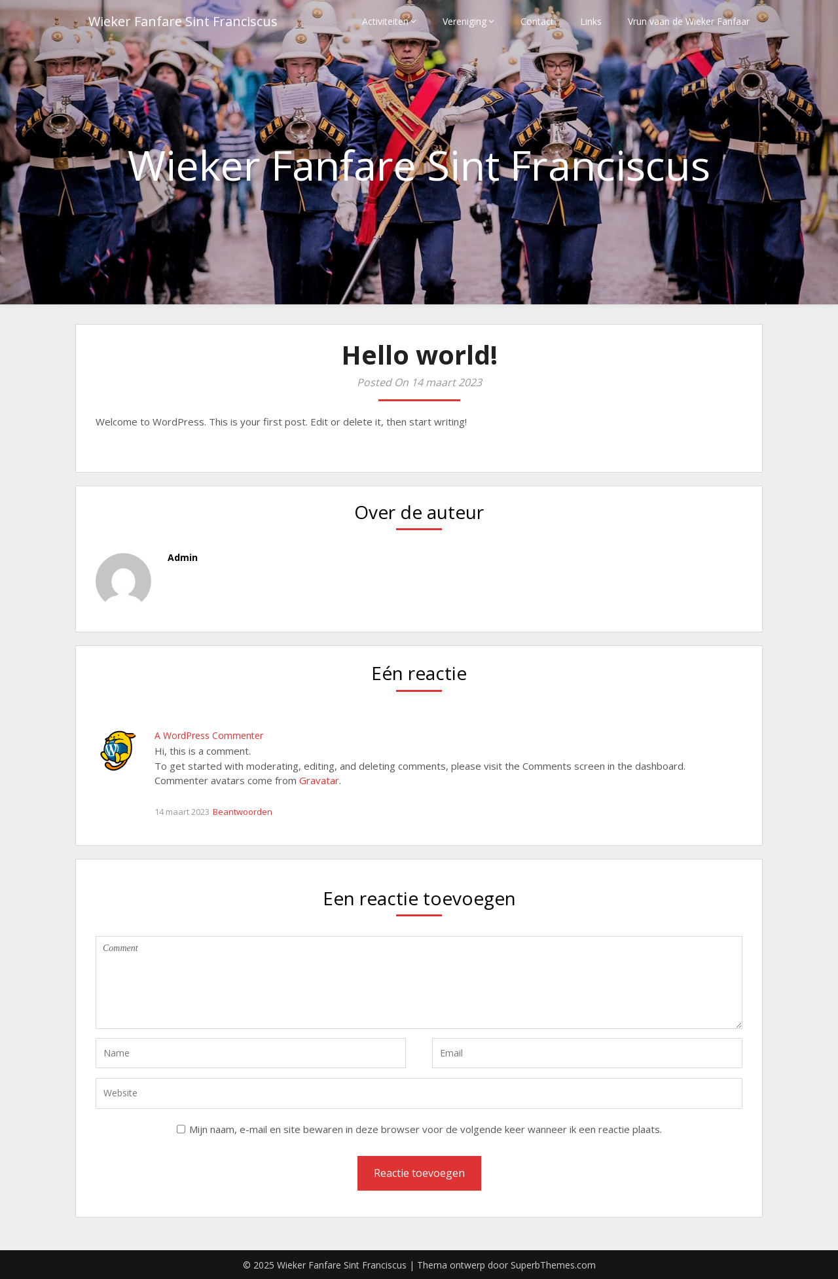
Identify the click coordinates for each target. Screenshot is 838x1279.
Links (591, 21)
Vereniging (464, 21)
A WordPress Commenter (209, 735)
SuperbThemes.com (553, 1265)
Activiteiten (385, 21)
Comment (419, 982)
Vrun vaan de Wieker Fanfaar (689, 21)
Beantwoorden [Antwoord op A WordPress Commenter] (242, 812)
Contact (537, 21)
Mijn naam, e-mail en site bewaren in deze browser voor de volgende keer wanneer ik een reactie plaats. (425, 1129)
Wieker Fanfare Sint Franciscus (183, 21)
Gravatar (319, 780)
